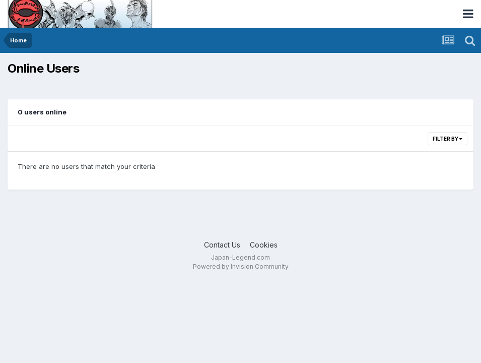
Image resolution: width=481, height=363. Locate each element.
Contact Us (222, 244)
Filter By (447, 139)
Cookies (264, 244)
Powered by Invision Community (241, 266)
